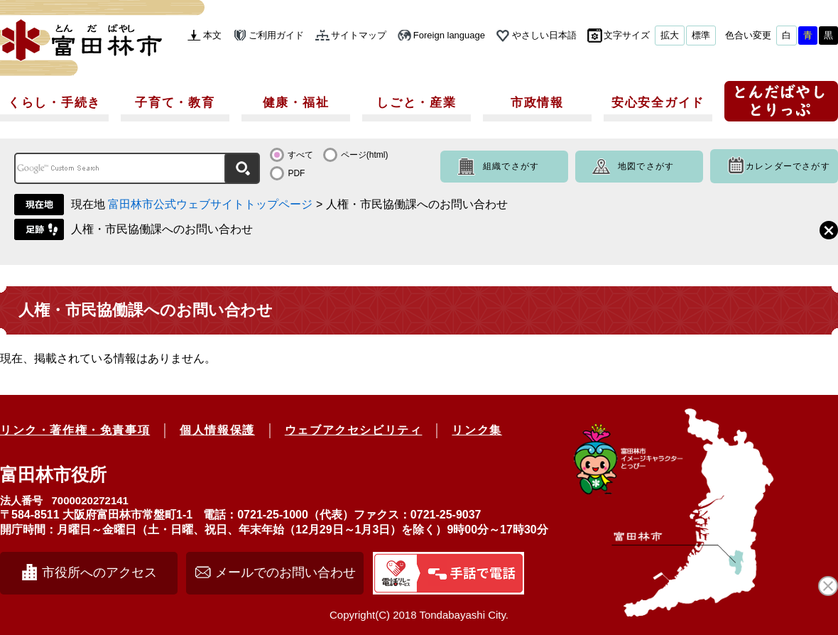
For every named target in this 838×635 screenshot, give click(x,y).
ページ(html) (364, 155)
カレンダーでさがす (788, 166)
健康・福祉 (296, 102)
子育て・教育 (174, 102)
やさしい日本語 (544, 35)
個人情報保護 (217, 430)
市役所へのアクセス (99, 572)
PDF (296, 173)
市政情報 (537, 102)
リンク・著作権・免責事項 (75, 430)
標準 (701, 35)
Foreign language (449, 35)
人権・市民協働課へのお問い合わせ (162, 229)
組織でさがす (511, 166)
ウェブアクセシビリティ (354, 430)
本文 (212, 35)
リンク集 (476, 430)
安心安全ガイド (657, 102)
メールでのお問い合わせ (285, 572)
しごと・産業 (416, 102)
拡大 (669, 35)
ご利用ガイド (276, 35)
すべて (300, 155)
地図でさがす (646, 166)
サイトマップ (358, 35)
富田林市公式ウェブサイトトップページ (210, 204)
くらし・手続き (54, 102)
